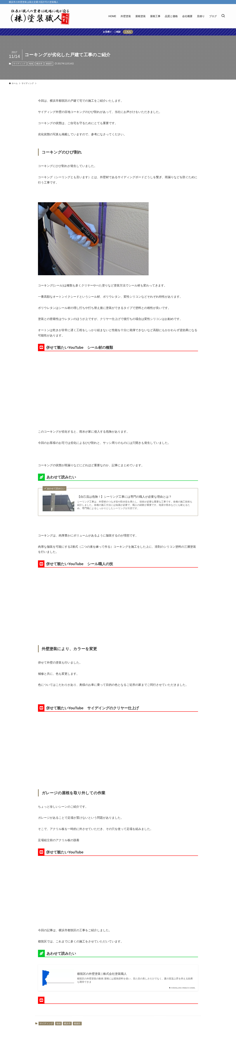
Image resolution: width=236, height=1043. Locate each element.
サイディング (19, 64)
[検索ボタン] (223, 16)
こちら (128, 32)
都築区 (49, 64)
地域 (31, 64)
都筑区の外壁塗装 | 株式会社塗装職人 (102, 973)
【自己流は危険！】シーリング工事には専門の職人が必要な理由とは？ (124, 496)
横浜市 (39, 64)
